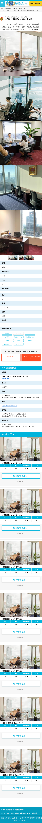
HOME (3, 809)
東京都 (18, 8)
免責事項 (9, 810)
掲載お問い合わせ (25, 813)
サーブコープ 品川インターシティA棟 (9, 10)
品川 (22, 8)
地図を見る (6, 378)
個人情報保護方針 (18, 810)
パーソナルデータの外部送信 (10, 813)
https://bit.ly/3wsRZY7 (9, 406)
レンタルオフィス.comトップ (7, 8)
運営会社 (34, 813)
